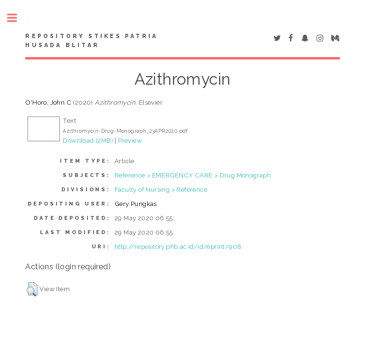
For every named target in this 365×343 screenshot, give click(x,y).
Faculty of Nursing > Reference (161, 189)
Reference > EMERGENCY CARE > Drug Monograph (193, 175)
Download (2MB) (88, 140)
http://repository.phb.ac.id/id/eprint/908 (178, 246)
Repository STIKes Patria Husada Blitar (91, 41)
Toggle (17, 18)
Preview (130, 140)
